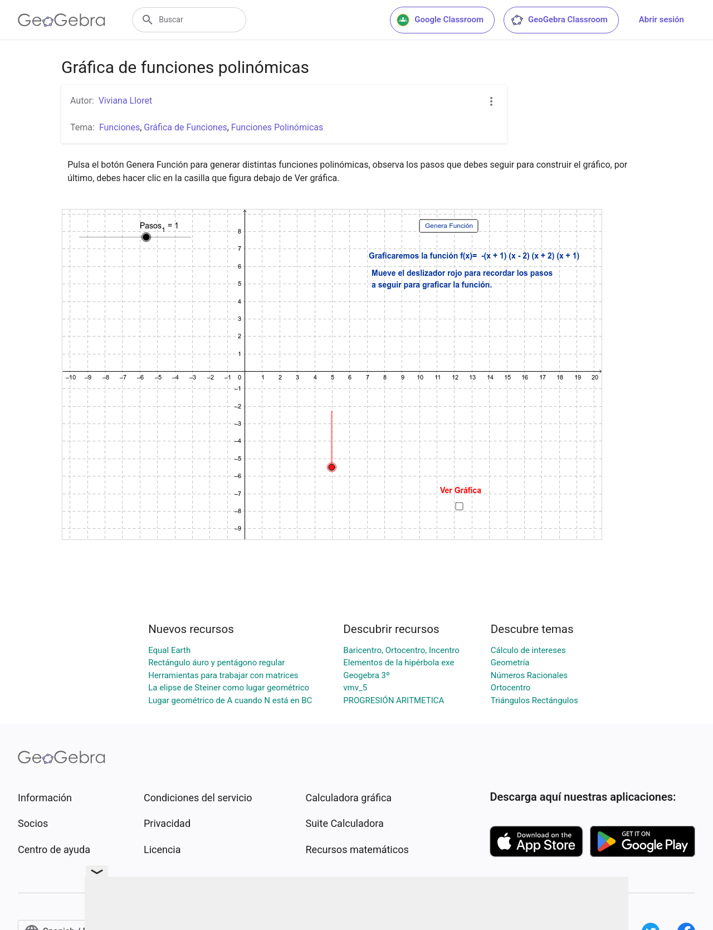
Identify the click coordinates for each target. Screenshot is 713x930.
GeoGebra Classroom (559, 20)
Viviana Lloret (126, 100)
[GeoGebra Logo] (61, 20)
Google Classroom (440, 20)
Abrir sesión (661, 19)
